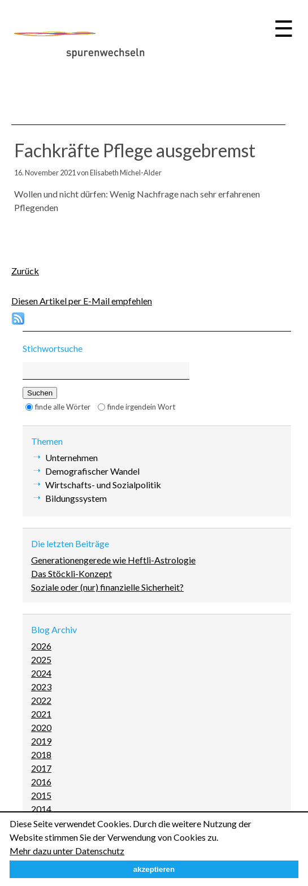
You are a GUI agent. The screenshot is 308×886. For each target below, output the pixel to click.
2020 (41, 727)
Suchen (40, 393)
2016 (41, 781)
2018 (41, 754)
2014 (41, 808)
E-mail (46, 232)
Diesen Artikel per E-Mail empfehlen (81, 300)
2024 (41, 673)
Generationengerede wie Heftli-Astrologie (113, 559)
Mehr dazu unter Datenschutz (67, 850)
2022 (41, 700)
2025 (41, 659)
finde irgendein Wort (141, 406)
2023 (41, 686)
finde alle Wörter (62, 406)
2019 (41, 741)
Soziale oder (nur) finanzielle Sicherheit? (107, 587)
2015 (41, 795)
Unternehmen (71, 457)
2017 (41, 768)
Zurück (25, 270)
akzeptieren (154, 869)
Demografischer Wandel (92, 471)
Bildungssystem (76, 498)
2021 (41, 713)
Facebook (23, 232)
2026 (41, 645)
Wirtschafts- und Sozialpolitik (103, 484)
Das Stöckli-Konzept (71, 573)
